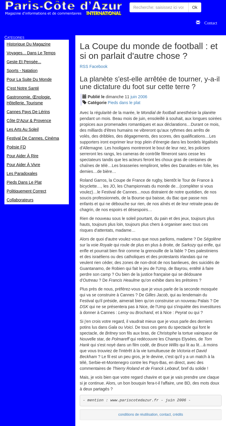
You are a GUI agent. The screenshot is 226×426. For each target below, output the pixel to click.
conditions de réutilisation (138, 414)
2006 (142, 96)
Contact (208, 22)
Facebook (98, 66)
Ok (194, 7)
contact (165, 414)
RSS (84, 66)
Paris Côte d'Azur (63, 8)
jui (133, 96)
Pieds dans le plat (124, 102)
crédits (178, 414)
